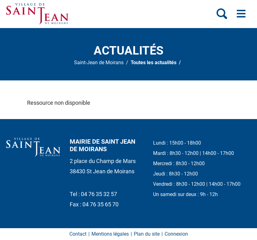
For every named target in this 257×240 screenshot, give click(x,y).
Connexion (176, 234)
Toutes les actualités (153, 62)
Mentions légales (110, 234)
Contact (77, 234)
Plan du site (147, 234)
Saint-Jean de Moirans (99, 62)
